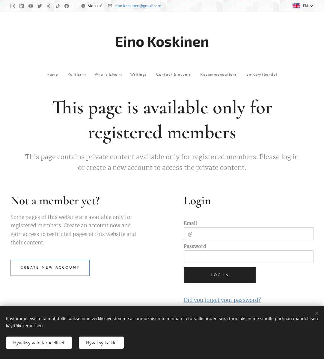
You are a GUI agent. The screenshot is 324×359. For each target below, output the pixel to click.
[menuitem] (32, 75)
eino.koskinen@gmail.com (137, 5)
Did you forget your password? (222, 300)
